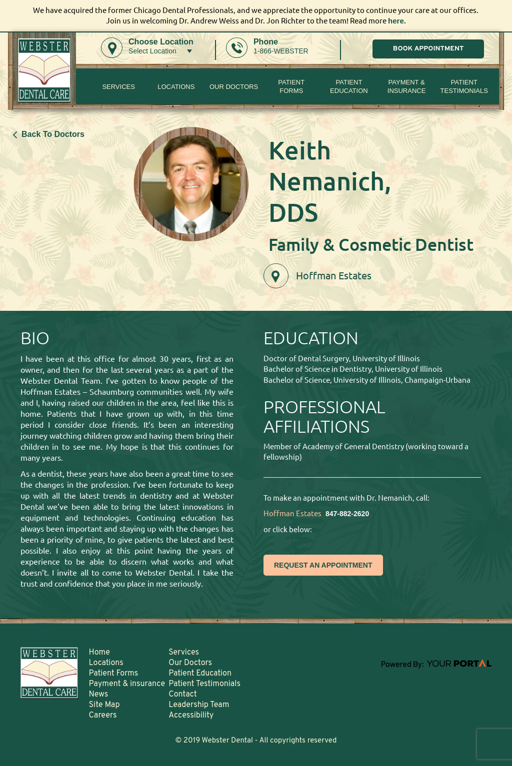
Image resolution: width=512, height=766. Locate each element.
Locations (176, 86)
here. (397, 20)
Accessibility (191, 716)
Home (99, 653)
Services (118, 86)
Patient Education (349, 86)
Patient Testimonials (464, 86)
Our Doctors (234, 86)
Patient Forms (113, 674)
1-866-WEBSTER (281, 51)
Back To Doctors (48, 134)
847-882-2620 (347, 514)
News (98, 695)
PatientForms (291, 86)
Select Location (152, 51)
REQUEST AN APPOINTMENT (323, 565)
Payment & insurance (407, 86)
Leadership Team (198, 705)
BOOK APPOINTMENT (428, 48)
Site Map (104, 705)
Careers (103, 716)
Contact (182, 695)
